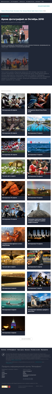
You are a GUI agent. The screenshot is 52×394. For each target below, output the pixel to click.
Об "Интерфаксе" (14, 1)
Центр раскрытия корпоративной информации (29, 375)
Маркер (3, 376)
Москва (29, 11)
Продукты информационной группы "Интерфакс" (22, 366)
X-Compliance (4, 373)
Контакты (3, 349)
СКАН (24, 372)
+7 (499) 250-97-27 (9, 363)
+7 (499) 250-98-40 (38, 362)
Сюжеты (41, 11)
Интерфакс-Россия (30, 1)
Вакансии (27, 349)
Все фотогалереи (26, 339)
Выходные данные (22, 387)
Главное (3, 11)
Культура (25, 11)
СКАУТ (3, 374)
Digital (32, 11)
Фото (44, 11)
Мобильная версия (5, 1)
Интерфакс (26, 6)
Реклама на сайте (35, 349)
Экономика (16, 11)
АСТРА (3, 377)
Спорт (21, 11)
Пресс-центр (20, 349)
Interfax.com (22, 1)
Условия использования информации (25, 386)
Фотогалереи (5, 16)
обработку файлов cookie (16, 360)
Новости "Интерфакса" (27, 371)
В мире (11, 11)
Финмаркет (38, 1)
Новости (37, 11)
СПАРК (3, 372)
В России (8, 11)
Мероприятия (44, 349)
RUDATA (24, 373)
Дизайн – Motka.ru (39, 386)
